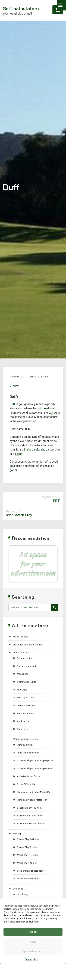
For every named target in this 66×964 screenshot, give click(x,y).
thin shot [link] (27, 449)
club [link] (39, 408)
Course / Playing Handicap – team (35, 768)
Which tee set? (20, 636)
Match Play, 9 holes (27, 862)
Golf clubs (18, 888)
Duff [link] (12, 404)
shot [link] (20, 408)
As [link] (56, 412)
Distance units (24, 658)
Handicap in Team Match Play (32, 799)
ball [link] (51, 412)
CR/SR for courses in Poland (27, 644)
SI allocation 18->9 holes (30, 815)
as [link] (11, 466)
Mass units (22, 673)
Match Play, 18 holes (27, 854)
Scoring (17, 833)
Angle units (23, 721)
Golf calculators (21, 8)
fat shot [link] (48, 445)
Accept (33, 931)
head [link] (46, 408)
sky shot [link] (41, 449)
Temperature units (26, 705)
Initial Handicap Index (28, 752)
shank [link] (18, 453)
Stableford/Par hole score (31, 870)
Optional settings (33, 951)
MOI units (22, 689)
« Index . (14, 388)
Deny (33, 941)
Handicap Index (25, 744)
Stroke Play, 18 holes (28, 839)
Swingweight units (26, 681)
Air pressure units (26, 713)
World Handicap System (25, 738)
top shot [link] (55, 449)
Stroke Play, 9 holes (27, 847)
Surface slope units (27, 666)
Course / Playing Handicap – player (35, 760)
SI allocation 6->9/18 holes (31, 823)
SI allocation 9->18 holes (30, 807)
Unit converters (21, 652)
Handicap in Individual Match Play (34, 792)
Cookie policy (31, 959)
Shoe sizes (22, 729)
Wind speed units (26, 697)
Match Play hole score (28, 878)
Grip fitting (22, 894)
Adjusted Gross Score (28, 776)
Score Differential (26, 784)
